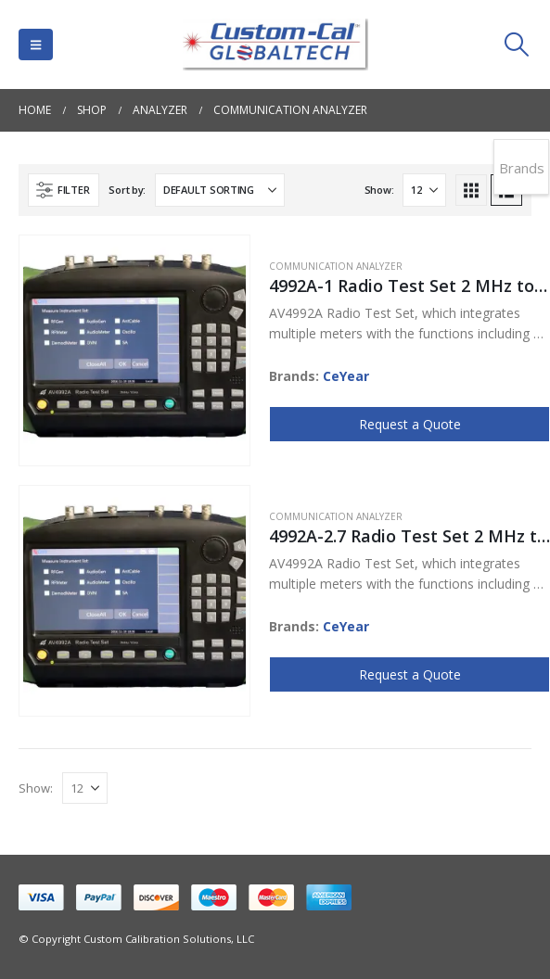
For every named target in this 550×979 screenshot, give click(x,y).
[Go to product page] (134, 350)
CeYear (346, 376)
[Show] (424, 190)
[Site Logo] (275, 44)
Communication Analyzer (336, 266)
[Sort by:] (220, 190)
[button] (36, 44)
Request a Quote (410, 424)
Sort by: (127, 190)
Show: (379, 190)
